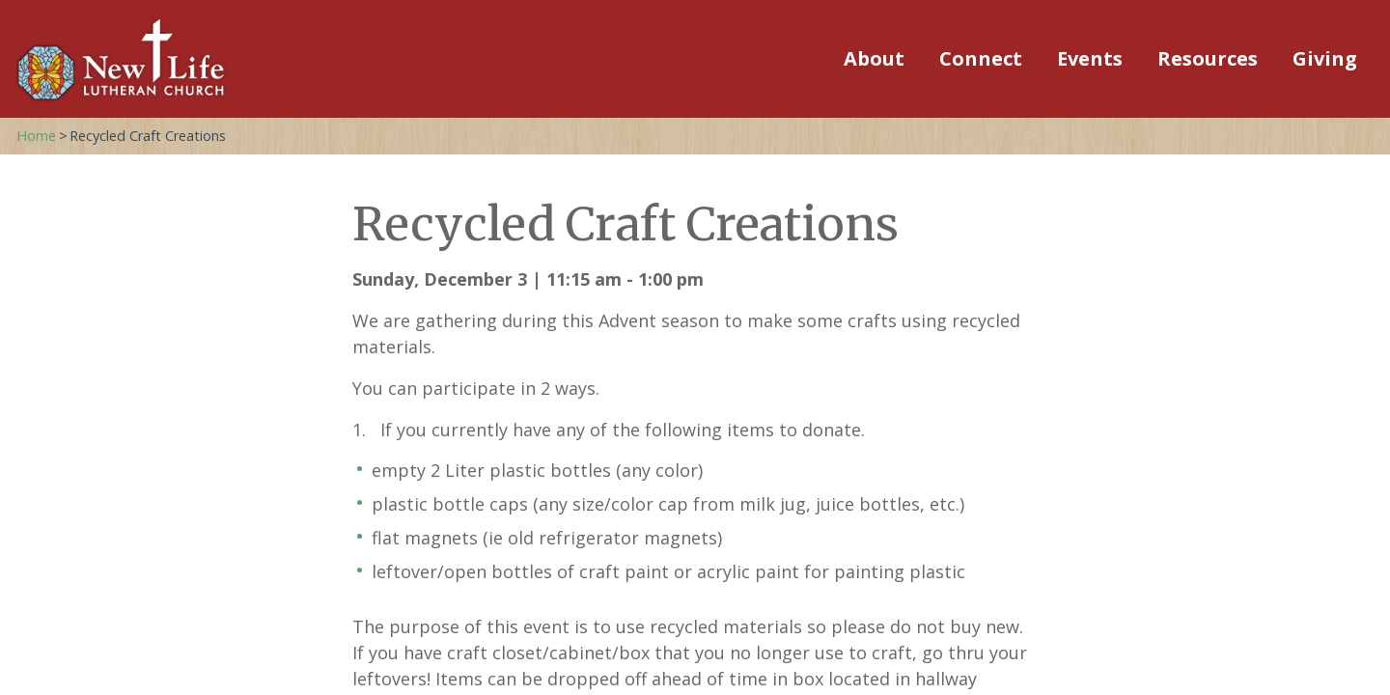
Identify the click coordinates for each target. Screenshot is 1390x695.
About (874, 58)
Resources (1207, 58)
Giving (1325, 58)
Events (1090, 58)
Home (36, 135)
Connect (980, 58)
